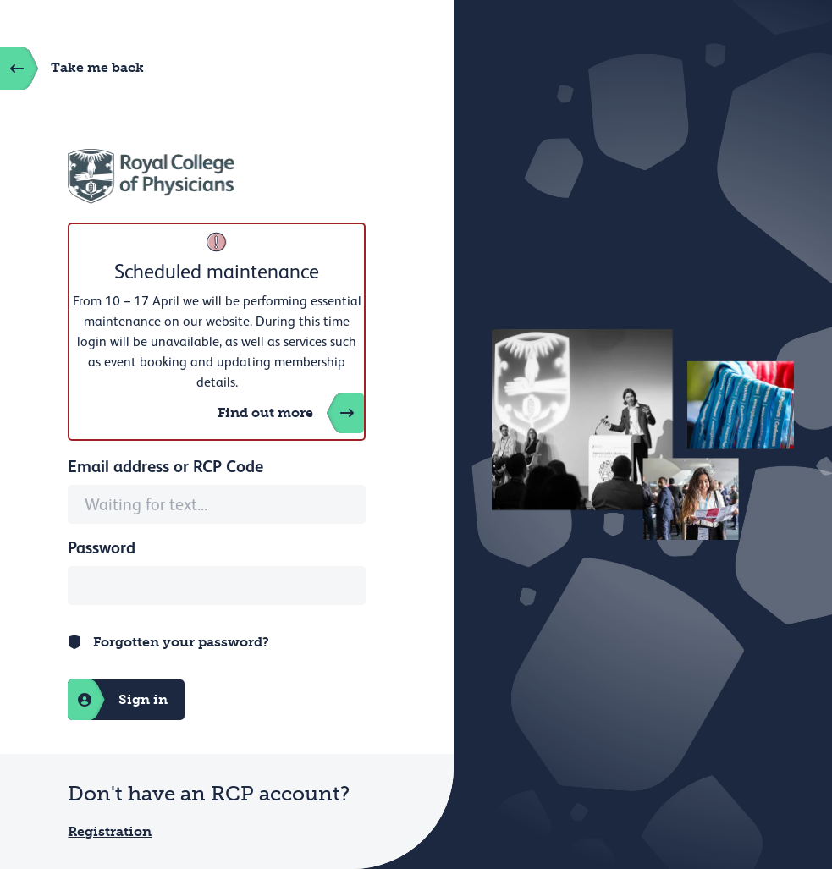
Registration (110, 831)
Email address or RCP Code (165, 466)
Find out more (291, 413)
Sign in (118, 699)
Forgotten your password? (181, 642)
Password (101, 547)
